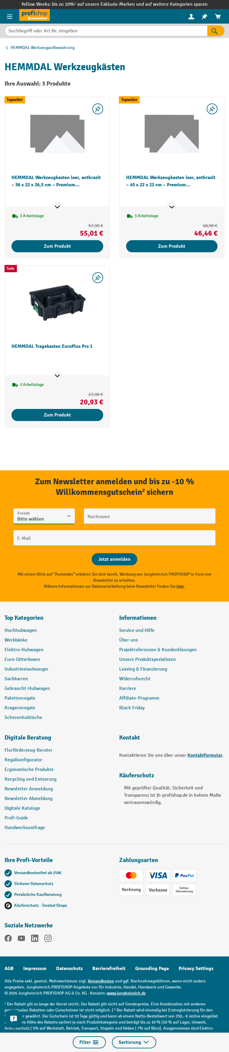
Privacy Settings (196, 968)
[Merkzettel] (204, 16)
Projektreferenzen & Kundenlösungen (158, 650)
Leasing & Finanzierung (143, 669)
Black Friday (132, 708)
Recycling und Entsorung (30, 779)
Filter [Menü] (89, 1042)
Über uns (128, 640)
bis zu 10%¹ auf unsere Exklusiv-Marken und (98, 4)
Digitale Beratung (28, 737)
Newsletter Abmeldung (28, 799)
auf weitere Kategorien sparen (176, 4)
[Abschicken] (114, 559)
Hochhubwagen (21, 630)
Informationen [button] (138, 618)
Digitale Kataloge (22, 808)
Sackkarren (16, 679)
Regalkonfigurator (23, 760)
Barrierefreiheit (109, 968)
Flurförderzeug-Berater (28, 750)
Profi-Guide (16, 818)
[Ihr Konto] (191, 16)
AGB (9, 968)
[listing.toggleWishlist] (97, 108)
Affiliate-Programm (139, 698)
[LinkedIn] (34, 939)
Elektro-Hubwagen (24, 650)
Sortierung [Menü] (134, 1042)
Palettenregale (20, 698)
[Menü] (9, 16)
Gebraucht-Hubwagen (27, 688)
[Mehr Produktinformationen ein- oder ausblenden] (57, 207)
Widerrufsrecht (135, 679)
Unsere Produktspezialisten (147, 659)
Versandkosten (101, 981)
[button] (57, 740)
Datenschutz (69, 968)
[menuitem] (191, 16)
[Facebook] (8, 939)
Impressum (34, 968)
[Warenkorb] (217, 16)
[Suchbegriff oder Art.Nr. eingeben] (106, 30)
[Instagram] (48, 939)
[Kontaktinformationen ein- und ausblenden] (14, 1019)
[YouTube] (21, 939)
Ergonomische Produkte (29, 770)
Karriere (127, 688)
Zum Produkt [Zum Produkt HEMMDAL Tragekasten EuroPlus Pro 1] (57, 415)
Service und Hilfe (136, 630)
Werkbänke (16, 640)
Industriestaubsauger (27, 669)
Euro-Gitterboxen (22, 659)
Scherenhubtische (23, 717)
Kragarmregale (20, 708)
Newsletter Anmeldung (29, 789)
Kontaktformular (204, 755)
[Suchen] (215, 30)
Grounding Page (152, 968)
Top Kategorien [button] (24, 618)
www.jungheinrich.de (126, 993)
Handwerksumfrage (25, 828)
